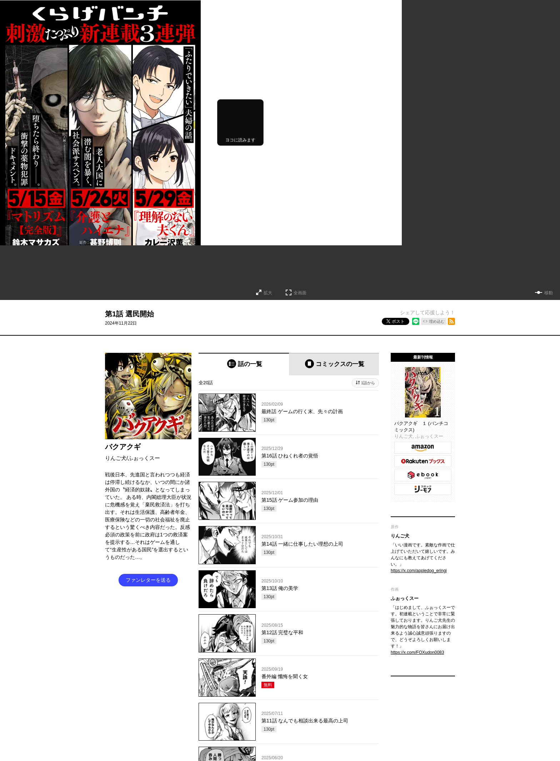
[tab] (244, 364)
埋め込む (437, 321)
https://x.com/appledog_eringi (419, 570)
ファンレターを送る (148, 580)
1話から (368, 383)
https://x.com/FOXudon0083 (417, 652)
